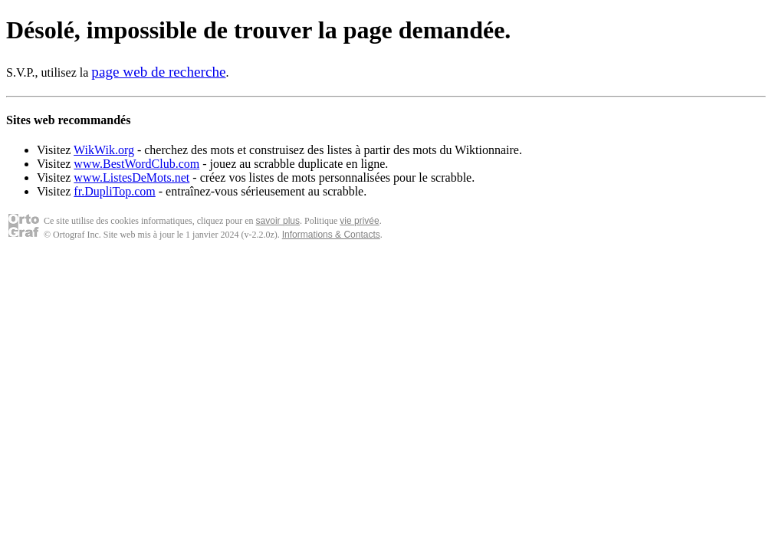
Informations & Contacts (331, 234)
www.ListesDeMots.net (131, 177)
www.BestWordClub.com (136, 163)
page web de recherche (158, 72)
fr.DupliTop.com (114, 191)
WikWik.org (104, 149)
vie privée (359, 220)
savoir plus (278, 220)
